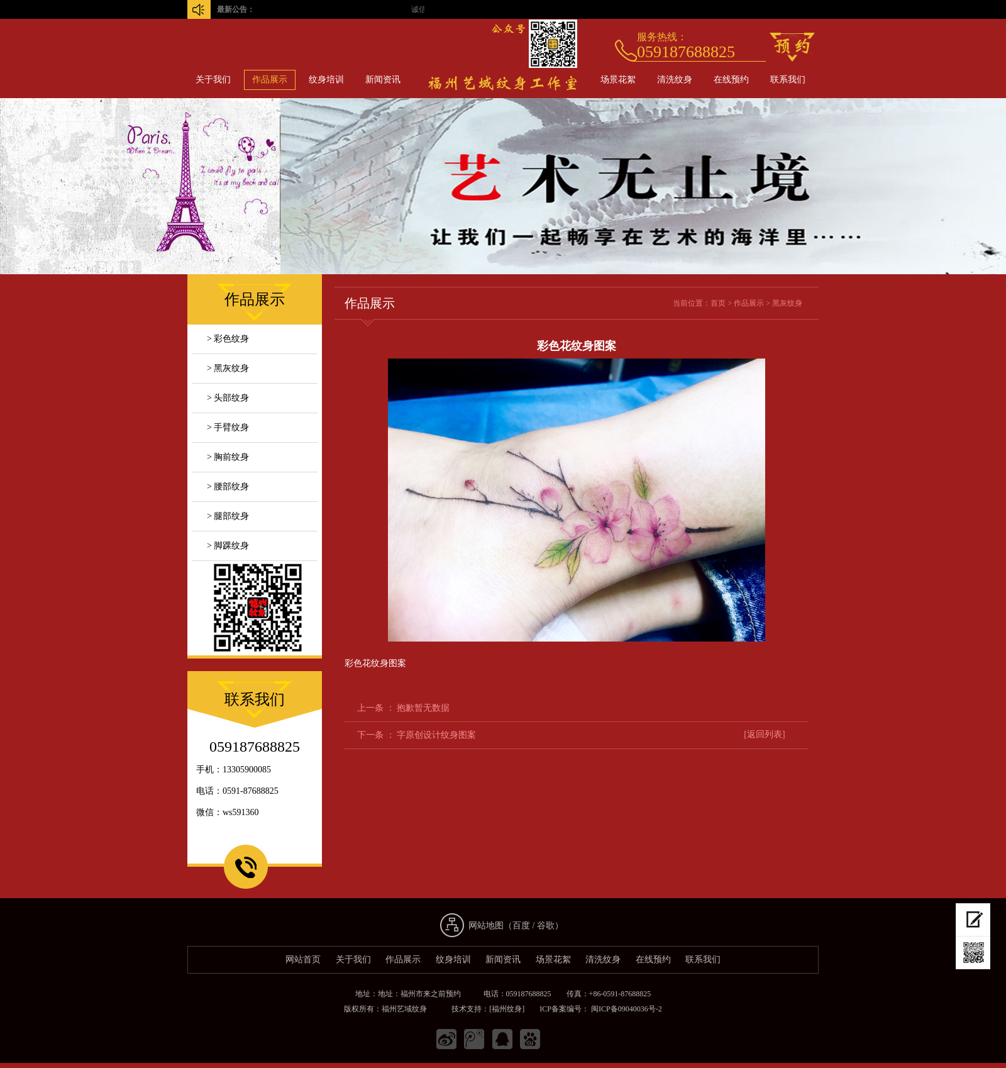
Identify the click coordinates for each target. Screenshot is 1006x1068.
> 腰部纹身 (228, 486)
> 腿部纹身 (228, 516)
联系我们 (787, 79)
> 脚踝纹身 (228, 545)
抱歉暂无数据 (423, 708)
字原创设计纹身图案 (436, 735)
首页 (718, 303)
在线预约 (731, 79)
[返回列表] (764, 734)
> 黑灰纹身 (228, 368)
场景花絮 (618, 79)
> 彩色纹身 (228, 338)
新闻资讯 (383, 79)
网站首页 (303, 959)
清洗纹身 (674, 79)
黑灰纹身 (787, 303)
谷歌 (546, 925)
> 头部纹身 (228, 398)
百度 (521, 925)
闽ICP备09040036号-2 (625, 1008)
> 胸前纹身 (228, 457)
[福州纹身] (506, 1008)
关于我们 (213, 79)
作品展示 (269, 79)
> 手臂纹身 (228, 427)
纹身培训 (326, 79)
